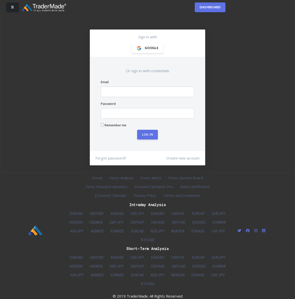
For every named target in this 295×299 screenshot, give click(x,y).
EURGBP (158, 213)
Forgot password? (110, 158)
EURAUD (197, 231)
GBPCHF (137, 222)
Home (97, 177)
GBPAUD (158, 222)
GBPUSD (96, 213)
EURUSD (76, 213)
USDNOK (96, 222)
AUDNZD (97, 231)
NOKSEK (177, 231)
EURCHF (198, 213)
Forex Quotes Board (185, 177)
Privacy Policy (144, 195)
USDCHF (178, 213)
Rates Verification (195, 186)
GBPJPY (116, 222)
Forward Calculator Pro (153, 186)
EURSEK (198, 222)
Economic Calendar (110, 195)
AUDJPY (76, 231)
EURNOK (219, 222)
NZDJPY (157, 231)
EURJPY (218, 213)
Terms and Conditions (181, 195)
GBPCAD (178, 222)
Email (105, 82)
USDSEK (75, 222)
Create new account (183, 158)
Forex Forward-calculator (106, 186)
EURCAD (137, 231)
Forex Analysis (122, 177)
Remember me (113, 125)
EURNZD (117, 231)
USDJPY (137, 213)
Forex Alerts (151, 177)
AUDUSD (117, 213)
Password (108, 103)
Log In (147, 134)
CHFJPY (218, 231)
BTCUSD (147, 239)
